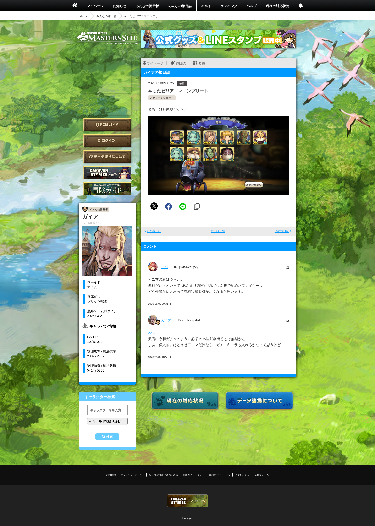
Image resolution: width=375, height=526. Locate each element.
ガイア (166, 320)
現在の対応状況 (277, 5)
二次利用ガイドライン (219, 475)
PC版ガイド (107, 124)
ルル (164, 266)
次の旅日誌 (282, 231)
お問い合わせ (242, 475)
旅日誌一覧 (218, 231)
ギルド (206, 5)
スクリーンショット (162, 98)
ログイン (107, 140)
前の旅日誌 (154, 231)
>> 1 (151, 332)
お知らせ (119, 5)
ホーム (84, 16)
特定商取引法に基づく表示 (163, 475)
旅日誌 (181, 63)
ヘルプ (252, 5)
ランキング (229, 5)
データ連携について (107, 156)
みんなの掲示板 (147, 5)
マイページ (95, 5)
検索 (109, 436)
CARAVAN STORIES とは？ (107, 172)
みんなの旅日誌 (180, 5)
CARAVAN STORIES (187, 500)
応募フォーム (261, 475)
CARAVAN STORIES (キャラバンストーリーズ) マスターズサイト (107, 38)
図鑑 (201, 63)
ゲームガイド (107, 188)
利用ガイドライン (192, 475)
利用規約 (111, 475)
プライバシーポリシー (132, 475)
